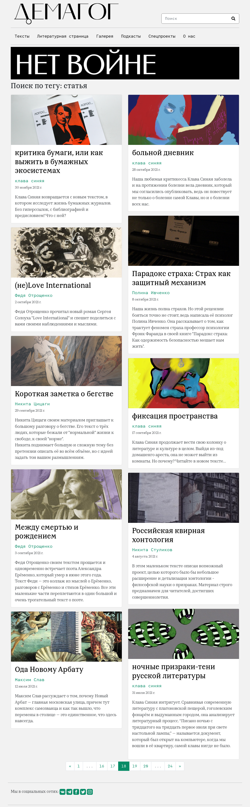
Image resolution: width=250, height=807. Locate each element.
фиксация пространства (175, 416)
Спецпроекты (161, 36)
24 (170, 766)
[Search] (195, 18)
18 (123, 766)
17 (112, 766)
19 (134, 766)
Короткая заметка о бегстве (64, 394)
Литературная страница (62, 36)
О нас (189, 36)
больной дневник (163, 153)
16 (101, 766)
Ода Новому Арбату (49, 670)
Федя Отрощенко (33, 295)
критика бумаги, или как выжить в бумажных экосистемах (59, 162)
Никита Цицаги (32, 404)
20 (145, 766)
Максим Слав (29, 680)
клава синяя (29, 181)
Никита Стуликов (152, 550)
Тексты (22, 36)
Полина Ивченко (151, 293)
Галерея (104, 36)
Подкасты (131, 36)
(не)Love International (53, 286)
